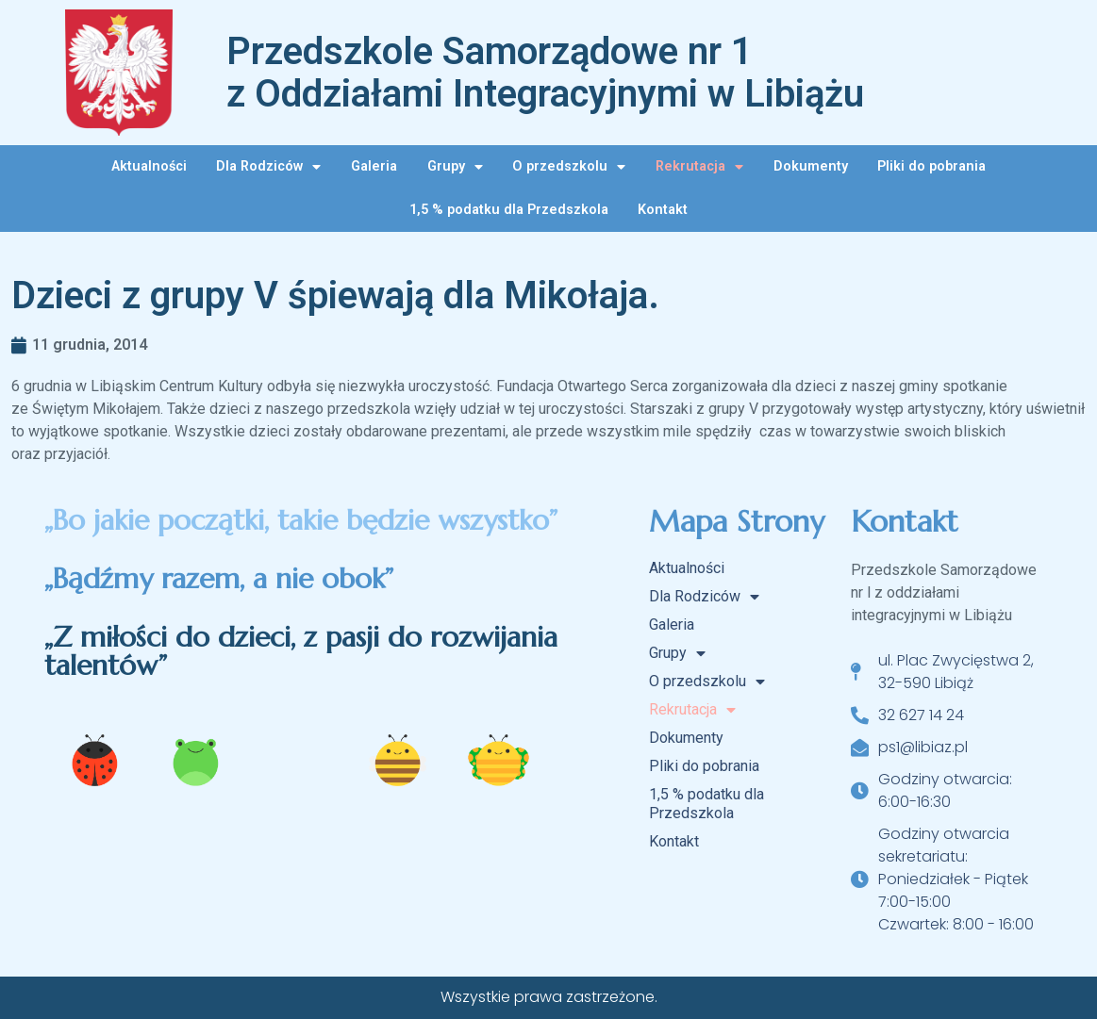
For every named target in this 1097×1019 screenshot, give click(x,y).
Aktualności (149, 166)
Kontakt (663, 210)
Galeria (374, 166)
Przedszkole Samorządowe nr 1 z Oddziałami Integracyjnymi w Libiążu (545, 72)
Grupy (455, 167)
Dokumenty (810, 166)
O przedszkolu (568, 167)
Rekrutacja (699, 167)
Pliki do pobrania (931, 166)
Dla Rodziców (268, 167)
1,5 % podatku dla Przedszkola (508, 210)
